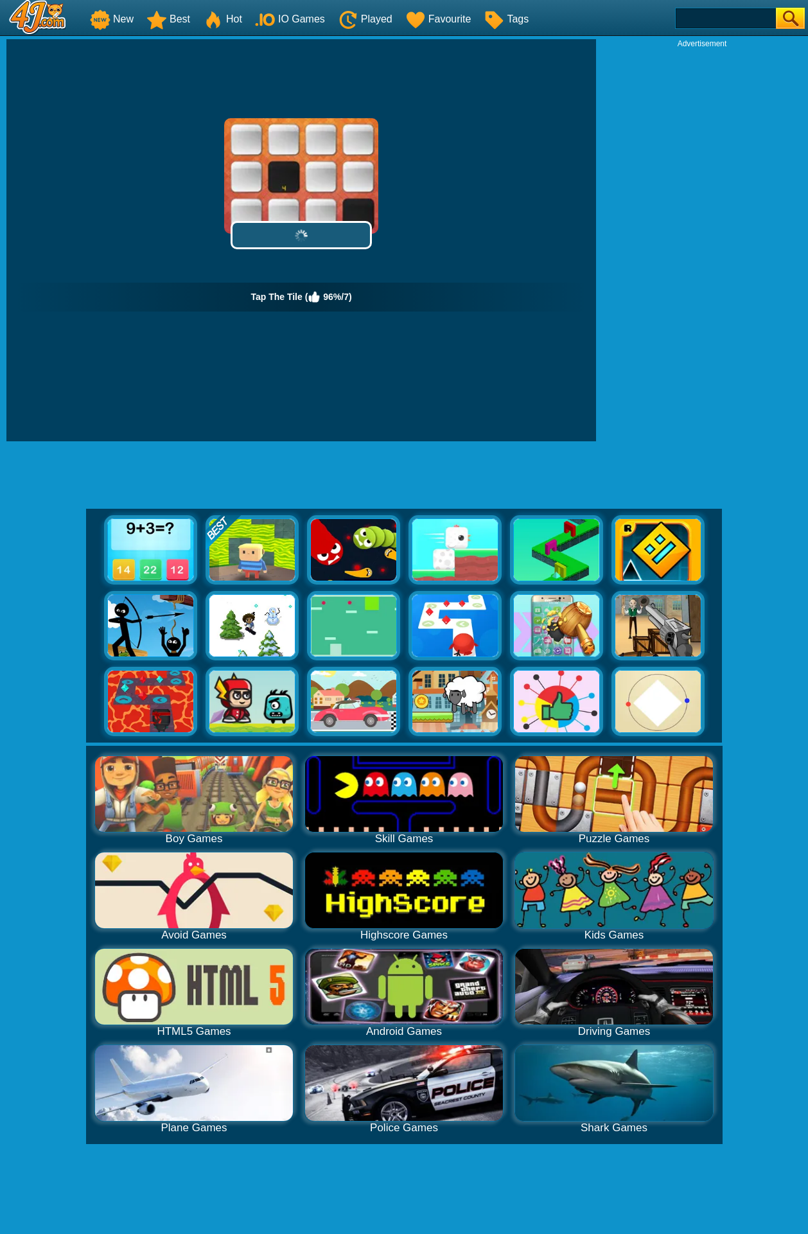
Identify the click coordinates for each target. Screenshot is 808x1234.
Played (365, 18)
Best (168, 18)
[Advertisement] (702, 241)
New (112, 18)
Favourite (438, 18)
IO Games (290, 18)
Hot (222, 18)
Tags (506, 18)
